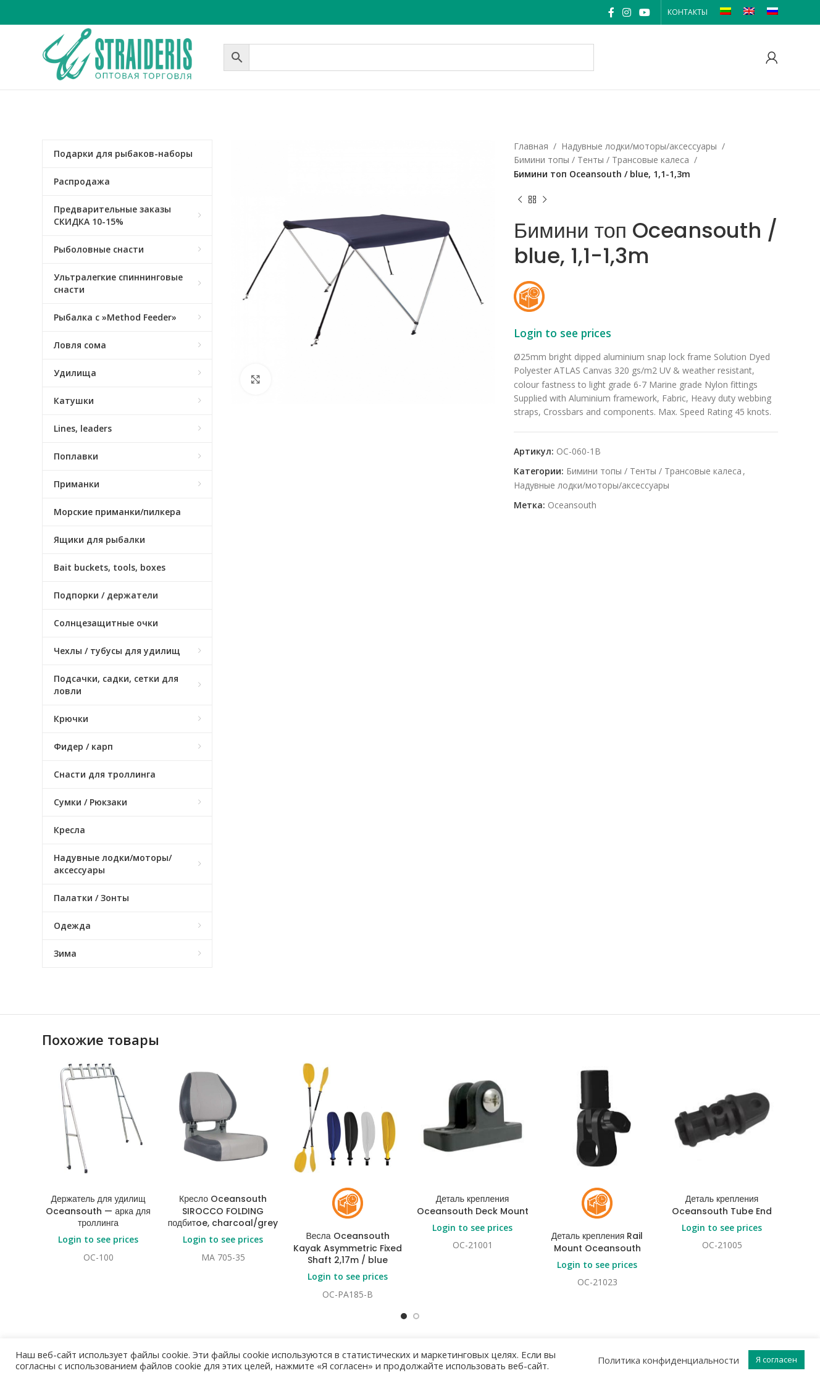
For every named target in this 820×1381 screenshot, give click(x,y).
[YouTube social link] (645, 12)
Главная (531, 146)
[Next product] (544, 199)
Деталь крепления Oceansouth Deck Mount (473, 1205)
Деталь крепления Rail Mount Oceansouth (597, 1242)
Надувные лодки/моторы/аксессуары (639, 146)
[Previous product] (520, 199)
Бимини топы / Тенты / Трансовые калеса (601, 160)
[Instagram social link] (626, 12)
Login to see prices (562, 332)
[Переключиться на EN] (749, 12)
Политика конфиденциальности (668, 1360)
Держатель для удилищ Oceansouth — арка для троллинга (98, 1211)
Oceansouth (572, 505)
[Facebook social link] (611, 12)
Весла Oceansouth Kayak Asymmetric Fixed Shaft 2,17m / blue (347, 1248)
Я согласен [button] (776, 1359)
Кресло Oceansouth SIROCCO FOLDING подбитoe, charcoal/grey (223, 1211)
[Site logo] (129, 56)
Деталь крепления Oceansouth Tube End (722, 1205)
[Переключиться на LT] (725, 12)
